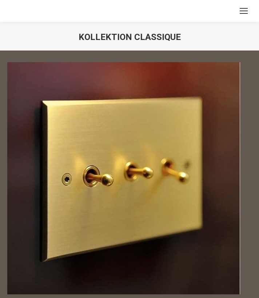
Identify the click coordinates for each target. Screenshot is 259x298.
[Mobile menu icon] (243, 11)
